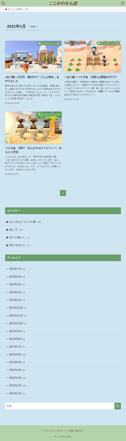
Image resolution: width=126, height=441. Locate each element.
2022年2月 (17, 292)
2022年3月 (17, 284)
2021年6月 (17, 354)
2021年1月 (17, 393)
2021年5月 (17, 362)
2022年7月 (17, 268)
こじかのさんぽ (63, 3)
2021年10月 (17, 323)
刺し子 (16, 229)
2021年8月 (17, 338)
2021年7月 (17, 346)
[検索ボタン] (3, 3)
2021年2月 (17, 385)
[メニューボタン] (122, 3)
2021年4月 (17, 369)
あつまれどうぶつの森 (25, 221)
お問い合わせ (75, 431)
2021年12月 (17, 307)
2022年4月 (17, 276)
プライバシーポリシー (55, 431)
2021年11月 (17, 315)
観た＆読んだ (20, 245)
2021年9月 (17, 331)
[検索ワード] (63, 406)
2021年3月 (17, 377)
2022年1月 (17, 300)
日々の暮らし (20, 237)
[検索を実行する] (117, 406)
